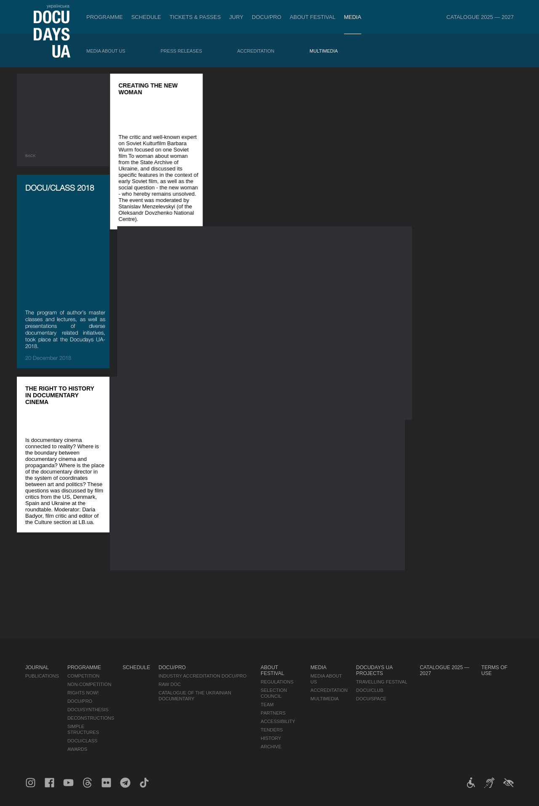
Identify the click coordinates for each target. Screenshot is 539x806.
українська (58, 5)
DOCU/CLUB (370, 690)
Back (30, 156)
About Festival (313, 17)
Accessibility (278, 721)
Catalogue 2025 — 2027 (480, 17)
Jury (236, 17)
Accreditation (255, 50)
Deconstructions (90, 718)
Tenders (272, 729)
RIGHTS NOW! (83, 692)
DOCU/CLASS (82, 740)
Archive (271, 746)
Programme (104, 17)
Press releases (181, 50)
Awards (77, 749)
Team (267, 704)
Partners (273, 713)
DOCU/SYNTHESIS (88, 709)
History (271, 738)
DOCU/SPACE (371, 698)
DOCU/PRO (266, 17)
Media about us (105, 50)
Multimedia (324, 50)
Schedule (146, 17)
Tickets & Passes (195, 17)
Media (352, 17)
